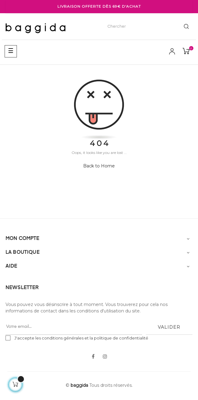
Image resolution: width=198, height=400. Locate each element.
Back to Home (99, 166)
